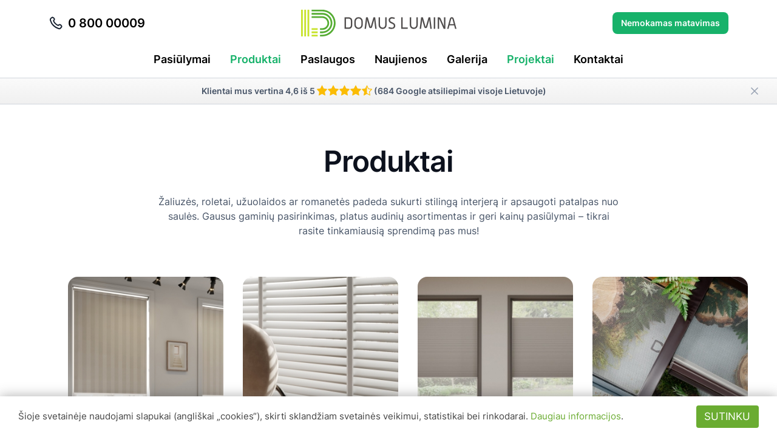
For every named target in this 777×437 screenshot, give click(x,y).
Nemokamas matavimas (670, 23)
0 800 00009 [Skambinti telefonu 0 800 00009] (97, 23)
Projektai (530, 59)
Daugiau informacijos (576, 416)
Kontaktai (598, 59)
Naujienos (401, 59)
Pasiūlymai (182, 59)
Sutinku (727, 416)
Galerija (467, 59)
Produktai (255, 59)
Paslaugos (327, 59)
